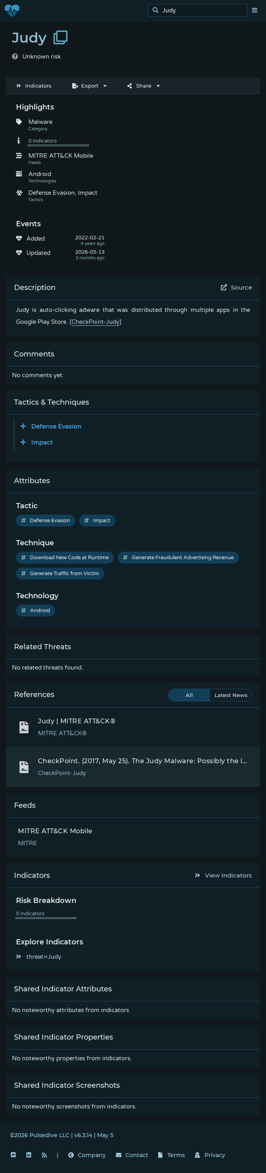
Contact (132, 1155)
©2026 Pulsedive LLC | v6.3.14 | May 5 (61, 1135)
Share (139, 85)
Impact (97, 520)
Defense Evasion (45, 520)
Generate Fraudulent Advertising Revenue (178, 557)
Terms (171, 1155)
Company (87, 1155)
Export (85, 85)
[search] (200, 11)
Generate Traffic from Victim (60, 573)
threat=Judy (38, 956)
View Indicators (223, 875)
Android (35, 610)
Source (236, 287)
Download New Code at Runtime (65, 557)
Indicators (34, 85)
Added (35, 238)
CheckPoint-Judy (95, 321)
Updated (38, 253)
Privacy (210, 1155)
